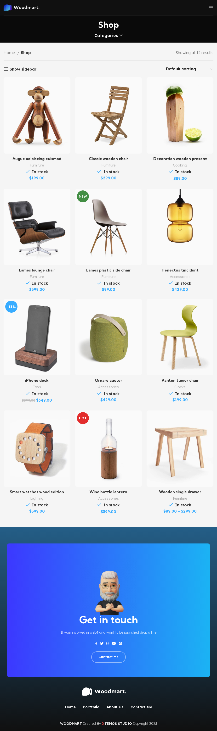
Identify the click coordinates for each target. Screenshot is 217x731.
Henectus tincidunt (180, 270)
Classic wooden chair (108, 158)
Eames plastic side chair (108, 270)
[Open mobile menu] (211, 7)
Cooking (180, 165)
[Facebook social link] (96, 643)
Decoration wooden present (180, 158)
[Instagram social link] (108, 643)
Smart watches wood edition (37, 491)
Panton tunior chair (180, 380)
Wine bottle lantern (108, 491)
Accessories (180, 276)
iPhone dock (37, 380)
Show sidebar (23, 69)
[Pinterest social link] (120, 643)
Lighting (37, 498)
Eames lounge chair (37, 270)
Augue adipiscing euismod (36, 158)
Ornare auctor (108, 380)
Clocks (180, 387)
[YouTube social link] (114, 643)
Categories (106, 35)
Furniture (37, 165)
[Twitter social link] (102, 643)
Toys (37, 387)
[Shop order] (189, 69)
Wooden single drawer (180, 491)
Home (10, 52)
